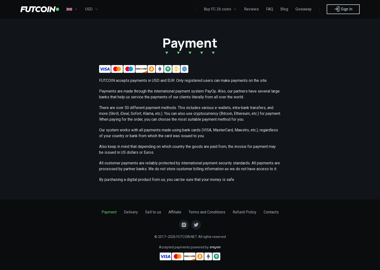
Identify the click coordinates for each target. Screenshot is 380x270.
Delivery (131, 212)
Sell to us (153, 212)
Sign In (343, 9)
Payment (109, 212)
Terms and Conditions (207, 212)
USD (91, 9)
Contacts (271, 212)
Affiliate (174, 212)
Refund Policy (244, 212)
